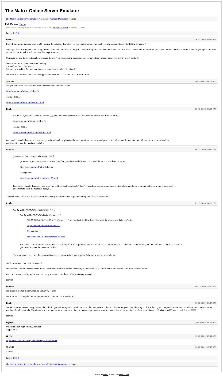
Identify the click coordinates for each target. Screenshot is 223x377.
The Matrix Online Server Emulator (42, 10)
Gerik (9, 336)
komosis (10, 149)
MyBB (105, 375)
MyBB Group (124, 375)
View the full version (60, 27)
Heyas (23, 24)
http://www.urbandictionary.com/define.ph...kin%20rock (31, 340)
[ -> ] (52, 115)
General (44, 18)
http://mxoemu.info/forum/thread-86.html (25, 102)
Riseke (9, 39)
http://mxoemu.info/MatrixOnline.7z (22, 91)
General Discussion (59, 18)
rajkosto (10, 322)
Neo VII (10, 81)
